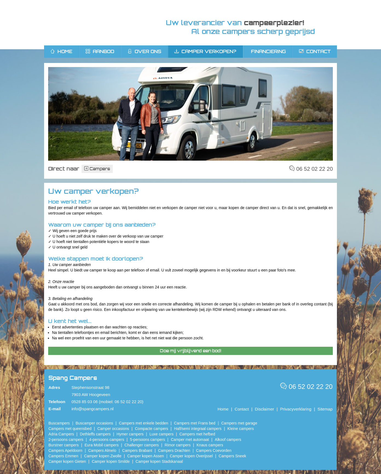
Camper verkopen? (205, 51)
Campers (97, 168)
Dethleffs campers (95, 434)
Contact (315, 51)
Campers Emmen (63, 456)
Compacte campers (151, 428)
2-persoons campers (65, 439)
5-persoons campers (147, 439)
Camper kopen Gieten (67, 461)
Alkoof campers (228, 439)
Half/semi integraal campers (198, 428)
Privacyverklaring (295, 409)
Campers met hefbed (197, 434)
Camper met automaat (190, 439)
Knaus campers (210, 445)
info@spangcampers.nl (92, 408)
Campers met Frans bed (194, 423)
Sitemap (325, 409)
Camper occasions (113, 428)
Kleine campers (240, 428)
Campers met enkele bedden (143, 423)
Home (223, 409)
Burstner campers (63, 445)
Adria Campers (61, 434)
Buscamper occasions (94, 423)
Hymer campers (130, 434)
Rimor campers (178, 445)
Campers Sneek (232, 456)
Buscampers (59, 423)
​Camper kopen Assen (145, 456)
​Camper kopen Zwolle (102, 456)
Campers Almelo (102, 450)
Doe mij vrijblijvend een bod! (190, 350)
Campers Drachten (174, 450)
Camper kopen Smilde (111, 461)
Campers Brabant (137, 450)
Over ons (144, 51)
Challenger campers (142, 445)
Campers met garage (239, 423)
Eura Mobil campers (102, 445)
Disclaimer (264, 409)
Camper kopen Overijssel (191, 456)
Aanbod (100, 51)
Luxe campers (161, 434)
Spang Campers (95, 23)
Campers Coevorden (213, 450)
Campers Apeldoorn (65, 450)
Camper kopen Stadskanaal (159, 461)
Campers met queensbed (69, 428)
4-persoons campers (106, 439)
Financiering (268, 51)
